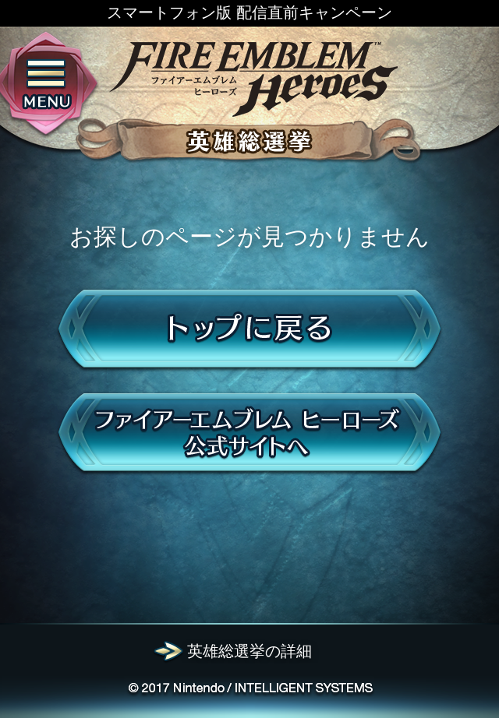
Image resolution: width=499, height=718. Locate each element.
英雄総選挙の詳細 (249, 651)
